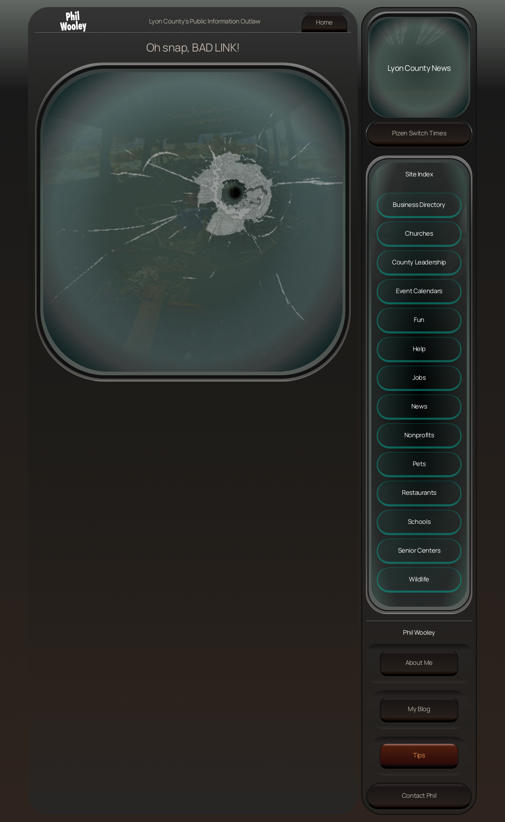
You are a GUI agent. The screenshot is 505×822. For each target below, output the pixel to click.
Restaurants (419, 492)
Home (324, 22)
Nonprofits (419, 435)
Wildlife (419, 579)
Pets (419, 463)
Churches (419, 233)
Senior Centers (419, 550)
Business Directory (419, 204)
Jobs (419, 377)
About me (419, 662)
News (419, 406)
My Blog (419, 709)
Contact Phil (419, 795)
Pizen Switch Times (419, 133)
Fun (419, 319)
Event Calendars (419, 291)
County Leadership (419, 262)
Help (419, 348)
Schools (419, 521)
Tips (419, 755)
